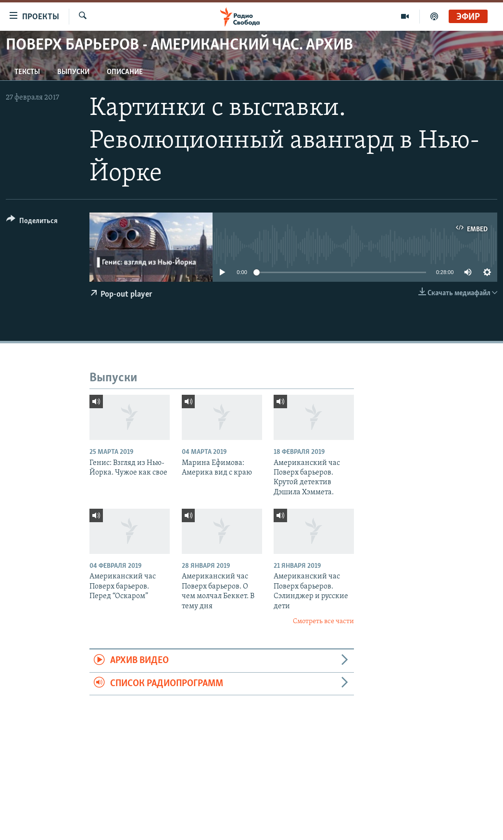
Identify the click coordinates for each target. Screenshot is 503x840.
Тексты (27, 72)
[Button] (32, 222)
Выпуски (73, 72)
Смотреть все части (323, 621)
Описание (125, 72)
